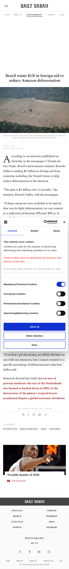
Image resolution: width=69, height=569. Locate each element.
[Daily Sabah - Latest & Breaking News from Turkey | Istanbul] (34, 6)
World (17, 516)
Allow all (34, 326)
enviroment (55, 429)
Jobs (8, 561)
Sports (17, 527)
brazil (44, 429)
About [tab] (56, 230)
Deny (34, 344)
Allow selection (34, 335)
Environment (35, 15)
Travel (51, 15)
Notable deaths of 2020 (23, 475)
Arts (52, 521)
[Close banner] (64, 222)
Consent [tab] (12, 230)
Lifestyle (17, 521)
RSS (61, 561)
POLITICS (17, 510)
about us (33, 561)
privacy (20, 561)
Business (51, 516)
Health (18, 15)
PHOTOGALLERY (19, 481)
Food (63, 15)
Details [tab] (34, 230)
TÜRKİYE (52, 510)
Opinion (52, 527)
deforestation (10, 429)
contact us (48, 561)
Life (7, 15)
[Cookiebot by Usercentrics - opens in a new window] (43, 222)
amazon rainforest (29, 429)
